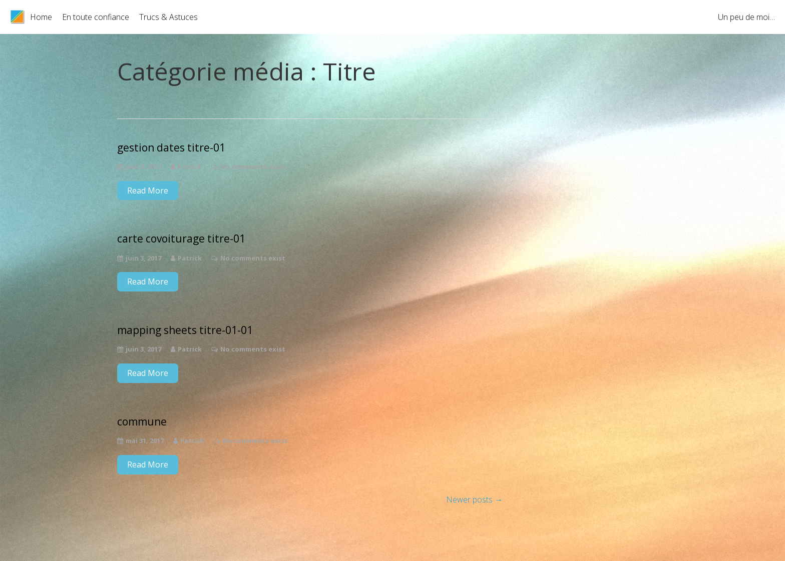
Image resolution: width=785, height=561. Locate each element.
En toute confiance (95, 17)
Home (41, 17)
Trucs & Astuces (168, 17)
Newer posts (474, 499)
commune (142, 422)
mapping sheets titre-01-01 (185, 330)
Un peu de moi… (746, 17)
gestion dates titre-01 (171, 148)
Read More (147, 190)
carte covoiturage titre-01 (181, 238)
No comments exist (252, 166)
